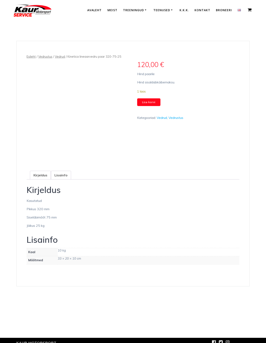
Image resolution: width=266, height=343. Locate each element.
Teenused (161, 10)
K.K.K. (184, 10)
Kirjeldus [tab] (40, 175)
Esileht (31, 57)
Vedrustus (45, 57)
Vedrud (60, 57)
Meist (112, 10)
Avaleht (94, 10)
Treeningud (133, 10)
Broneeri (224, 10)
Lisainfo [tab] (61, 175)
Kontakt (202, 10)
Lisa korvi (148, 102)
